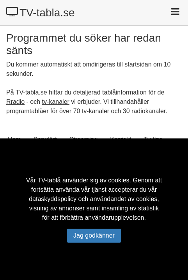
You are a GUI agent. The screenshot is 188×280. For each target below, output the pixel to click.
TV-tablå (49, 180)
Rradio (15, 101)
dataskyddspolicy (52, 199)
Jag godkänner (94, 235)
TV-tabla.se (40, 12)
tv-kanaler (55, 101)
